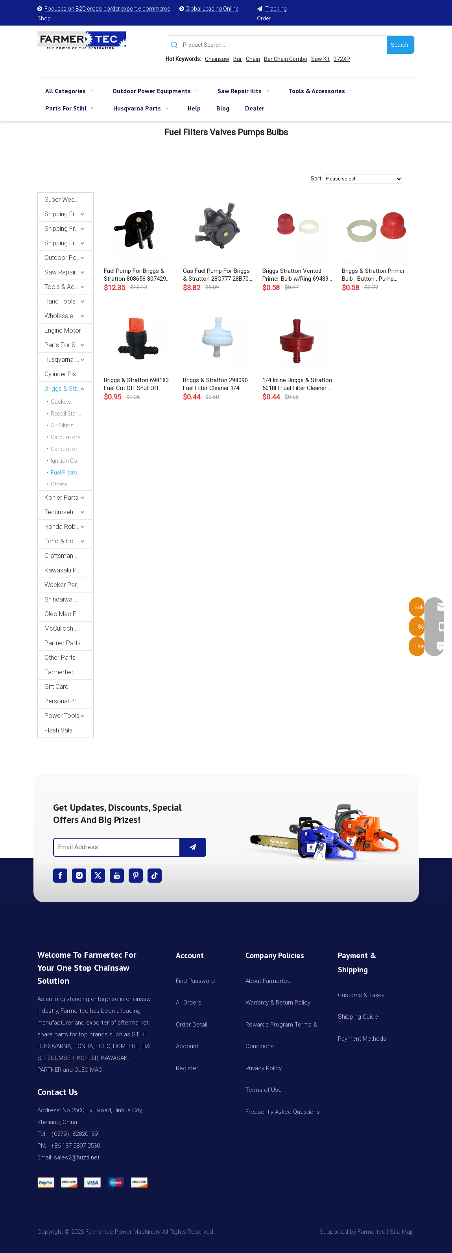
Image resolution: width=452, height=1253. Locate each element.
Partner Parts (62, 643)
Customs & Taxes (361, 995)
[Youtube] (117, 875)
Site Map (402, 1231)
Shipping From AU (68, 228)
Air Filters (62, 425)
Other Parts (60, 657)
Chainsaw (217, 59)
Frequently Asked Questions (282, 1111)
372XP (342, 59)
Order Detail (191, 1024)
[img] (322, 830)
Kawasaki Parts (65, 570)
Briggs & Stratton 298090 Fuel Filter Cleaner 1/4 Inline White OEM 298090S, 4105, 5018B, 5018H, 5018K (218, 384)
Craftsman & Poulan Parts (68, 555)
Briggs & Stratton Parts (68, 388)
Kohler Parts (61, 497)
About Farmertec (268, 980)
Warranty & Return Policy (277, 1002)
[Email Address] (115, 847)
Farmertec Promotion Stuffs (68, 672)
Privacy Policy (263, 1068)
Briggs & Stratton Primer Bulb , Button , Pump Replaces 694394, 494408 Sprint (375, 275)
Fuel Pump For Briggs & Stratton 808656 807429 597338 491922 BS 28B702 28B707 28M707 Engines (138, 275)
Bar (237, 59)
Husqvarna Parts (67, 359)
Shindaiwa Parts (66, 599)
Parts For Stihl (63, 345)
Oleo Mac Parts (65, 614)
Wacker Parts (63, 585)
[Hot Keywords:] (400, 45)
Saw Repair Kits (66, 272)
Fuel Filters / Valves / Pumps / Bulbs (72, 472)
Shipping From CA (68, 243)
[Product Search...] (285, 45)
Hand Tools (60, 301)
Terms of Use (263, 1089)
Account (187, 1046)
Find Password (195, 980)
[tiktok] (155, 875)
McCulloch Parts (66, 628)
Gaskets (61, 402)
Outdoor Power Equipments (68, 257)
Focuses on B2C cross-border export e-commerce (107, 9)
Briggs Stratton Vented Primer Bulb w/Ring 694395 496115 (297, 275)
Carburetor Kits (69, 449)
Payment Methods (362, 1038)
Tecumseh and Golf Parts (68, 512)
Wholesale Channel (68, 316)
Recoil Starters (69, 413)
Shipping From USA (68, 214)
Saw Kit (320, 59)
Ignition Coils (67, 461)
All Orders (188, 1002)
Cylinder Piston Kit (68, 374)
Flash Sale (58, 730)
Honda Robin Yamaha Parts (68, 526)
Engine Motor (62, 330)
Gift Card (56, 686)
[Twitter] (98, 875)
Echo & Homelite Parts (68, 541)
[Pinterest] (136, 875)
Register (187, 1068)
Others (59, 484)
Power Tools (61, 715)
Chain (253, 59)
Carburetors (66, 437)
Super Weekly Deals (68, 199)
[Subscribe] (192, 847)
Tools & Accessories (68, 287)
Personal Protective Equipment (68, 701)
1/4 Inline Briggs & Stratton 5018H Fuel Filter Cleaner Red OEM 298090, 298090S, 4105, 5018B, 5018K (297, 384)
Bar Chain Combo (285, 59)
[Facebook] (60, 875)
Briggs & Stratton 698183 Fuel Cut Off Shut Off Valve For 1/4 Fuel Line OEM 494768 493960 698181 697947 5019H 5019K (136, 384)
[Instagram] (79, 875)
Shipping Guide (358, 1016)
